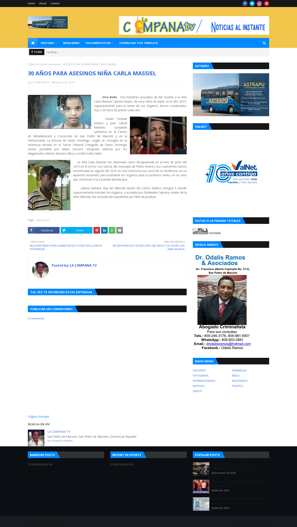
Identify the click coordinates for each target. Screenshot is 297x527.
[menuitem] (33, 43)
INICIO (235, 375)
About (42, 3)
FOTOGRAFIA (201, 375)
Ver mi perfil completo (60, 440)
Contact (55, 3)
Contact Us (262, 521)
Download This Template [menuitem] (138, 43)
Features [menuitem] (47, 43)
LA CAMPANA (56, 521)
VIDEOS (197, 391)
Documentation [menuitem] (98, 43)
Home (31, 3)
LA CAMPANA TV (40, 82)
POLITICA (237, 386)
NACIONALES (240, 381)
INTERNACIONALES (204, 381)
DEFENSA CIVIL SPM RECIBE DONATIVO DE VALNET (239, 484)
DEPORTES (199, 370)
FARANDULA (239, 370)
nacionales (54, 64)
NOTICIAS (198, 386)
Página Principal (37, 64)
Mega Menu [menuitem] (71, 43)
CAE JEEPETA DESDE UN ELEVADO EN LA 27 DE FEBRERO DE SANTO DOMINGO (239, 466)
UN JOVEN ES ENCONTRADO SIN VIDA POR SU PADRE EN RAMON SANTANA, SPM (239, 501)
